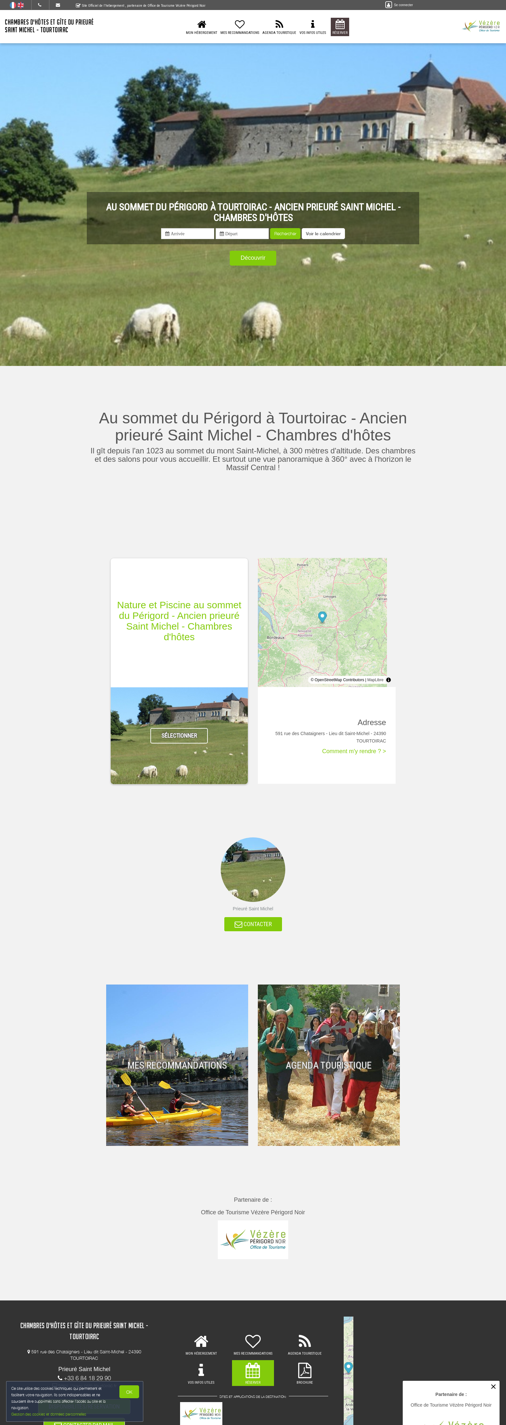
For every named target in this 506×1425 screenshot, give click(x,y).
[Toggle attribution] (388, 680)
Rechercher (285, 233)
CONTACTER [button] (253, 924)
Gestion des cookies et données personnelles (49, 1414)
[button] (323, 233)
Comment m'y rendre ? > (354, 751)
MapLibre (375, 680)
